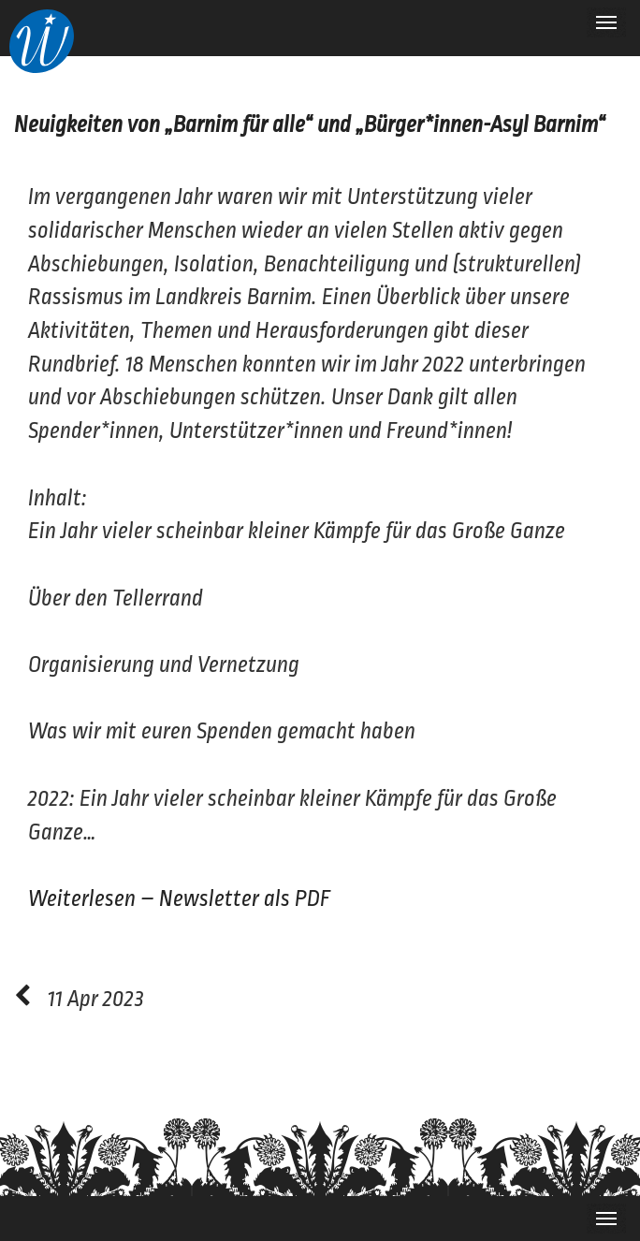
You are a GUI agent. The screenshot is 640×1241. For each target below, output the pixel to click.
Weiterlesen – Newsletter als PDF (179, 899)
